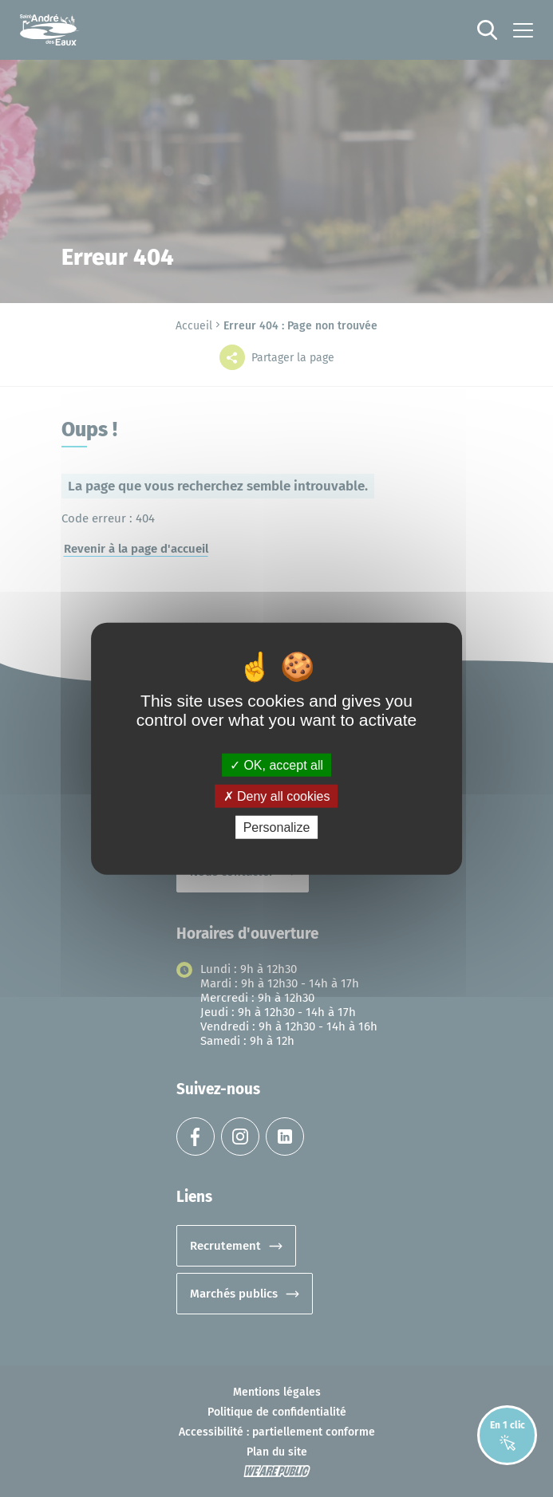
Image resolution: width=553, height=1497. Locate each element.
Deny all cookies (276, 795)
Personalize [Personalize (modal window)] (276, 827)
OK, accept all (276, 764)
